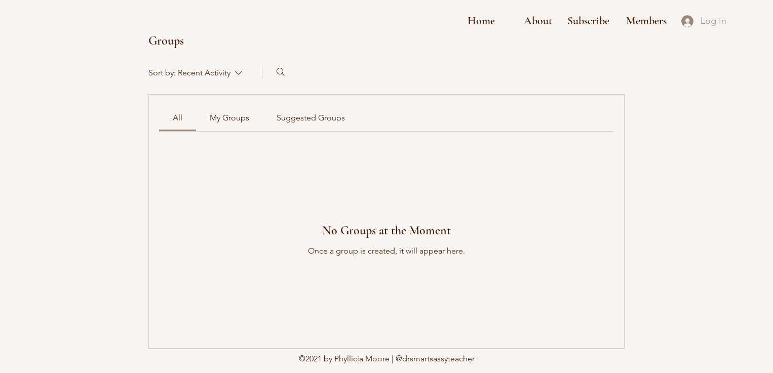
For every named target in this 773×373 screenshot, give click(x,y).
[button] (588, 21)
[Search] (281, 72)
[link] (177, 117)
